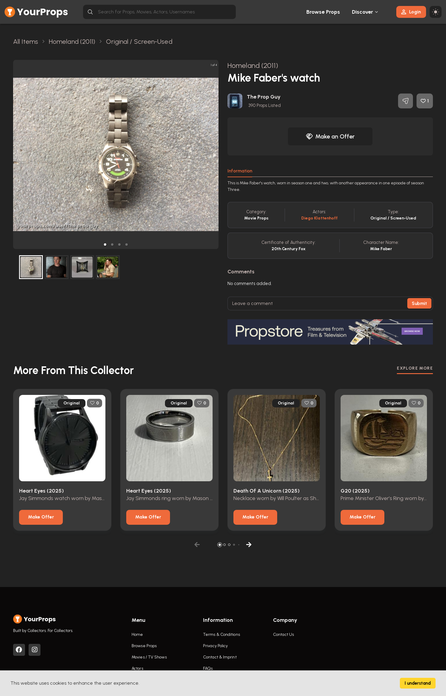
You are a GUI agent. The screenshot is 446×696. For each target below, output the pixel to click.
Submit (419, 303)
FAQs (208, 668)
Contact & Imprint (220, 657)
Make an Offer (330, 136)
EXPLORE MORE (415, 368)
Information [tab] (239, 171)
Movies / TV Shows (149, 657)
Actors (137, 668)
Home (137, 634)
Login (411, 12)
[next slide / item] (214, 154)
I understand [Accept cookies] (418, 683)
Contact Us (283, 634)
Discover (362, 12)
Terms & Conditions (221, 634)
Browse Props (323, 12)
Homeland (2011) (252, 65)
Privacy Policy (215, 645)
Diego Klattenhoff (319, 218)
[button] (105, 244)
